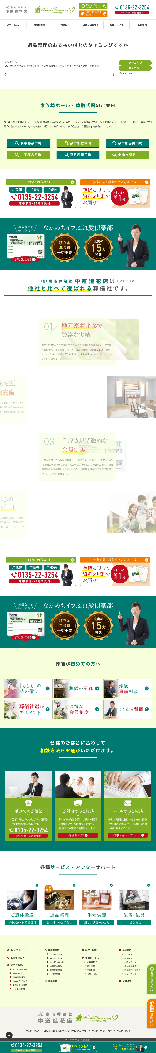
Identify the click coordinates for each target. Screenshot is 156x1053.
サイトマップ (130, 974)
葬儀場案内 (39, 25)
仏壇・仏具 (92, 973)
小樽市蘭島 (55, 974)
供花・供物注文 (91, 25)
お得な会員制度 (20, 985)
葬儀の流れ (18, 973)
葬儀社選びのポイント (23, 981)
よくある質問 (19, 989)
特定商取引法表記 (132, 970)
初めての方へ (13, 25)
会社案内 (142, 25)
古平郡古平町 (56, 966)
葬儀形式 (65, 25)
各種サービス (116, 25)
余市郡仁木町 (56, 958)
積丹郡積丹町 (56, 970)
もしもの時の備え (21, 969)
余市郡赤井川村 (57, 962)
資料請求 (127, 981)
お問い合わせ (130, 962)
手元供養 (91, 969)
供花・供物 (91, 950)
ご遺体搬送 (92, 962)
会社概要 (128, 954)
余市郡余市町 (56, 954)
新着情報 (128, 958)
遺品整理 (91, 965)
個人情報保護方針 (132, 966)
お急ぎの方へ (17, 957)
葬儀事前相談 (19, 977)
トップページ (17, 950)
